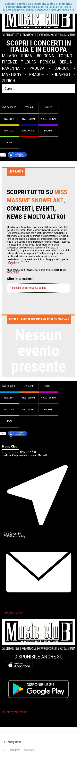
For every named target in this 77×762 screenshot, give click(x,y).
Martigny (11, 74)
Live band (29, 107)
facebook (29, 749)
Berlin (66, 61)
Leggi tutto (13, 263)
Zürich (8, 80)
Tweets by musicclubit (14, 712)
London (61, 68)
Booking (48, 131)
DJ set (48, 107)
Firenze (9, 61)
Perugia (48, 61)
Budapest (61, 74)
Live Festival (28, 119)
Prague (36, 74)
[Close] (73, 10)
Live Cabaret (28, 131)
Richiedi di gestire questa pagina (28, 287)
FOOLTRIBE (13, 272)
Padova (37, 68)
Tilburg (28, 61)
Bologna (45, 55)
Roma (26, 55)
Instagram (14, 749)
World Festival (48, 119)
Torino (65, 55)
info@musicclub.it (14, 613)
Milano (9, 55)
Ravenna (11, 68)
